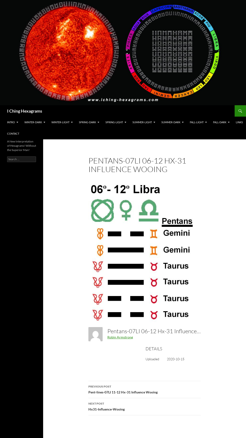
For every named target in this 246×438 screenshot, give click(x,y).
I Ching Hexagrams (24, 111)
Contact (13, 133)
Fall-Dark (219, 122)
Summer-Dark (170, 122)
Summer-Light (142, 122)
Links (239, 122)
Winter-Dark (33, 122)
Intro (11, 122)
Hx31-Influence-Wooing (144, 406)
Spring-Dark (87, 122)
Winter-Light (60, 122)
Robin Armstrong (120, 337)
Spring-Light (114, 122)
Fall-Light (197, 122)
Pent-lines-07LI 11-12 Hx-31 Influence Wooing (144, 389)
